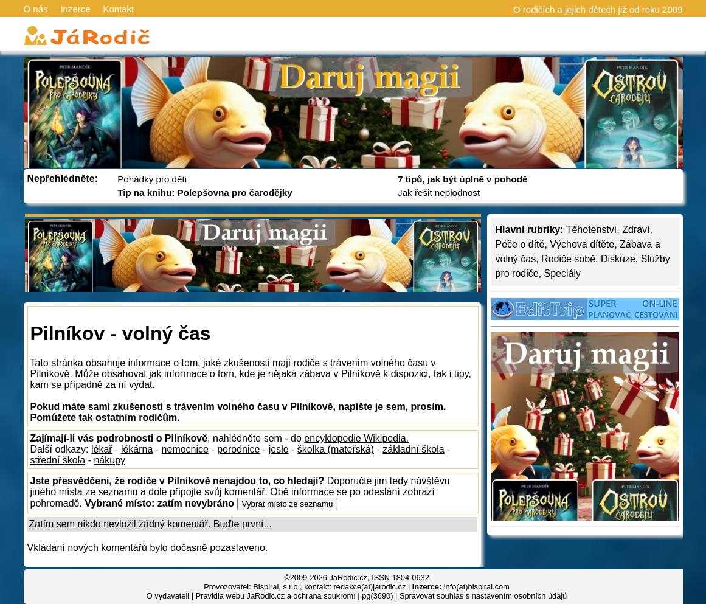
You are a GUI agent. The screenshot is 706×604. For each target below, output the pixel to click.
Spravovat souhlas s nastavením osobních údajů (483, 595)
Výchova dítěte (582, 244)
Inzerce (75, 9)
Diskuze (618, 259)
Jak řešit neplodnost (439, 192)
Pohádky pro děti (152, 179)
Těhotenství (591, 229)
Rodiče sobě (568, 259)
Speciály (562, 273)
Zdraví (635, 229)
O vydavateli (168, 595)
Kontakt (118, 9)
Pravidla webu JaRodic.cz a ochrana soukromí (276, 595)
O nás (36, 9)
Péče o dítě (520, 244)
